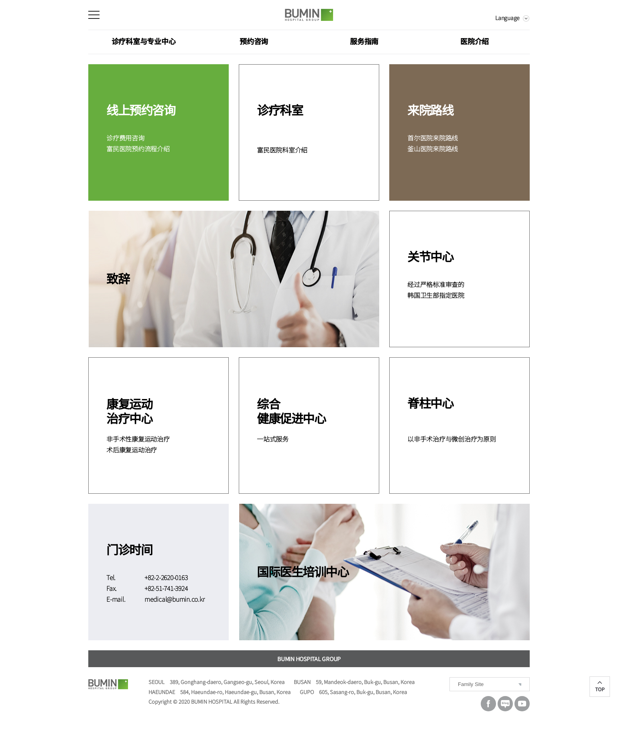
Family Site (471, 684)
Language (507, 18)
